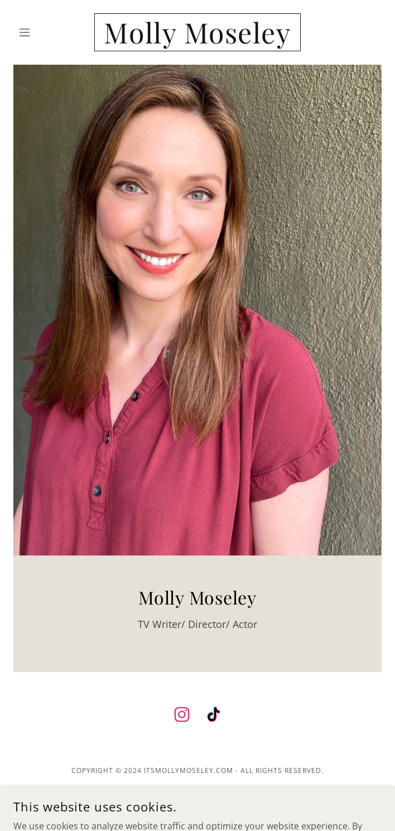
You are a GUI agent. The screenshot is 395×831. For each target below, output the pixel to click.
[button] (41, 32)
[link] (197, 32)
